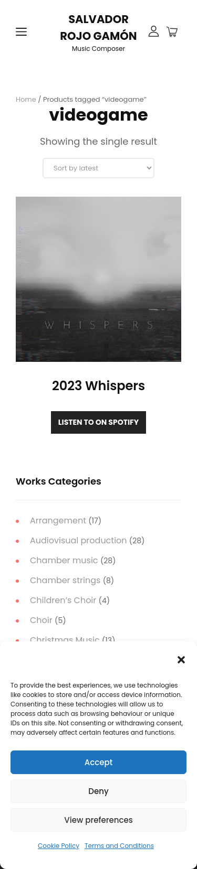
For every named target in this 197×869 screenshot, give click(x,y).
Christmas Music (65, 640)
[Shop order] (98, 168)
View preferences (98, 819)
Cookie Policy (58, 845)
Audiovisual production (78, 540)
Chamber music (64, 560)
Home (26, 99)
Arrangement (58, 520)
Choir (41, 620)
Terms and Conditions (119, 845)
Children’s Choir (63, 600)
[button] (181, 660)
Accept (98, 762)
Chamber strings (65, 580)
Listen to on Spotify (98, 422)
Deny (98, 791)
